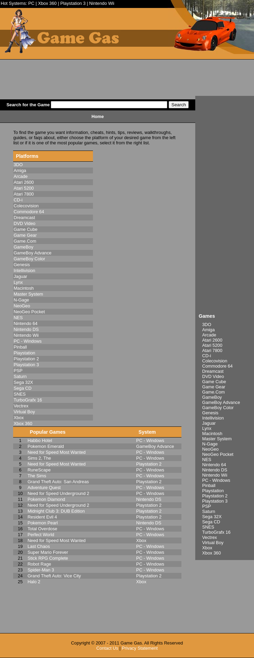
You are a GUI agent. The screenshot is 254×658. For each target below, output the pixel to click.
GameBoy (212, 397)
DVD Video (213, 376)
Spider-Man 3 (41, 570)
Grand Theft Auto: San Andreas (58, 481)
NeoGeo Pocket (217, 454)
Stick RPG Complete (48, 558)
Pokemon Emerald (46, 446)
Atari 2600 (212, 340)
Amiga (208, 329)
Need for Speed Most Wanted (57, 452)
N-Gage (210, 444)
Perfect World (41, 534)
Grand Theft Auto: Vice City (54, 575)
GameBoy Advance (221, 402)
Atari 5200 (212, 345)
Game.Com (213, 392)
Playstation (213, 490)
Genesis (210, 412)
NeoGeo (210, 449)
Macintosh (212, 433)
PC (31, 3)
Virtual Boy (213, 542)
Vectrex (209, 537)
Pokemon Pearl (43, 522)
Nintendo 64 (214, 464)
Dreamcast (213, 371)
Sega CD (211, 521)
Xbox (207, 547)
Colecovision (214, 360)
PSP (206, 506)
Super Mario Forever (48, 552)
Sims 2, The (39, 458)
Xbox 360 (47, 3)
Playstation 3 (72, 3)
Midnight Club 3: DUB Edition (56, 511)
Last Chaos (39, 546)
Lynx (206, 428)
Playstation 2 (214, 495)
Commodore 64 (217, 366)
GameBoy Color (218, 407)
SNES (208, 527)
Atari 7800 (212, 350)
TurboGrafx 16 (216, 532)
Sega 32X (212, 516)
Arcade (209, 334)
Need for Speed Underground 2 (59, 493)
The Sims (37, 475)
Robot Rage (39, 564)
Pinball (208, 485)
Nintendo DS (214, 469)
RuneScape (39, 469)
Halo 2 (34, 581)
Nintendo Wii (101, 3)
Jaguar (209, 423)
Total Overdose (42, 528)
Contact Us (107, 648)
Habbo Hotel (40, 440)
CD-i (206, 355)
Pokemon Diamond (46, 499)
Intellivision (213, 418)
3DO (206, 324)
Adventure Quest (44, 487)
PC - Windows (216, 480)
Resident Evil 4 (42, 517)
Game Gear (213, 386)
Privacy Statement (140, 648)
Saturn (208, 511)
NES (206, 459)
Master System (217, 438)
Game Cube (214, 381)
